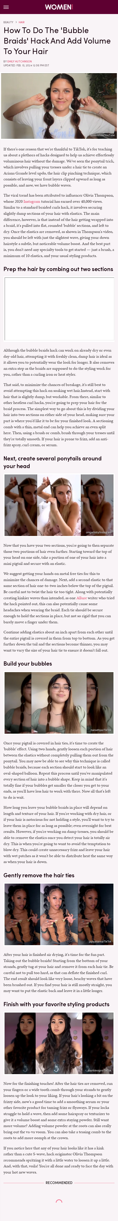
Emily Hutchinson (19, 61)
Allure (81, 598)
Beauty (8, 22)
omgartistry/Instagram (98, 532)
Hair (22, 22)
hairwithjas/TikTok (101, 730)
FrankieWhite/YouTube (101, 135)
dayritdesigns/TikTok (99, 1070)
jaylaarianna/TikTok (100, 941)
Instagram (32, 201)
